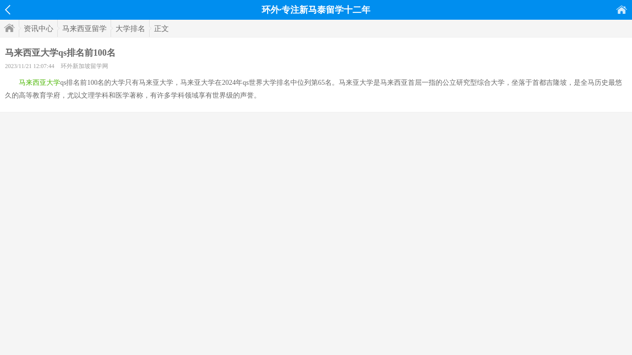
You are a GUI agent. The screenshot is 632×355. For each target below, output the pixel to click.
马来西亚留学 (84, 29)
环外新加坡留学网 (84, 66)
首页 (621, 9)
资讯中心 (38, 29)
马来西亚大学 (39, 82)
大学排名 (130, 29)
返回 (7, 10)
